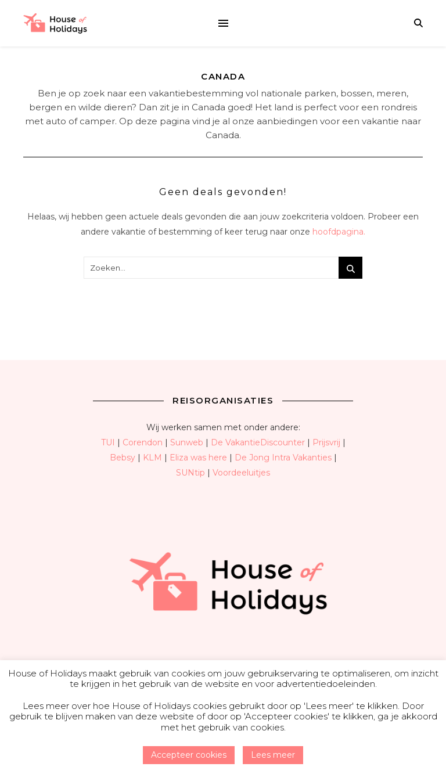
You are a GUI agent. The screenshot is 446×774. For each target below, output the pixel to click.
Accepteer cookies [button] (188, 755)
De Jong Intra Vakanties (283, 457)
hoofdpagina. (338, 231)
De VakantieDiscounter (258, 442)
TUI (108, 442)
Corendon (143, 442)
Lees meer (273, 755)
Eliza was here (198, 457)
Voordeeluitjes (241, 472)
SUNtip (190, 472)
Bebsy (122, 457)
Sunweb (186, 442)
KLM (152, 457)
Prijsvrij (326, 442)
